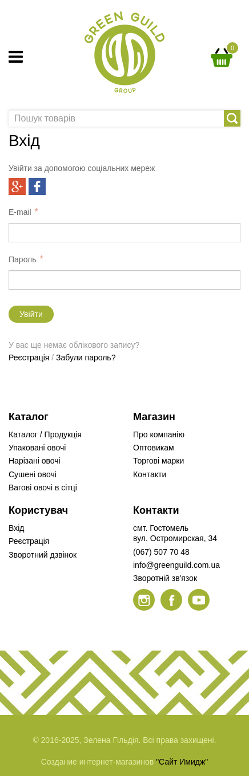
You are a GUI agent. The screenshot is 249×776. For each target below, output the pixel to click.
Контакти (149, 474)
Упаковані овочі (37, 447)
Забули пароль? (85, 357)
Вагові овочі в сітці (43, 487)
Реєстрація (29, 357)
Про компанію (158, 434)
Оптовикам (153, 447)
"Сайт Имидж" (182, 761)
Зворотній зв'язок (165, 578)
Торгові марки (158, 460)
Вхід (16, 528)
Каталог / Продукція (45, 434)
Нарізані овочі (35, 460)
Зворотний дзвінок (43, 554)
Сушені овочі (33, 474)
